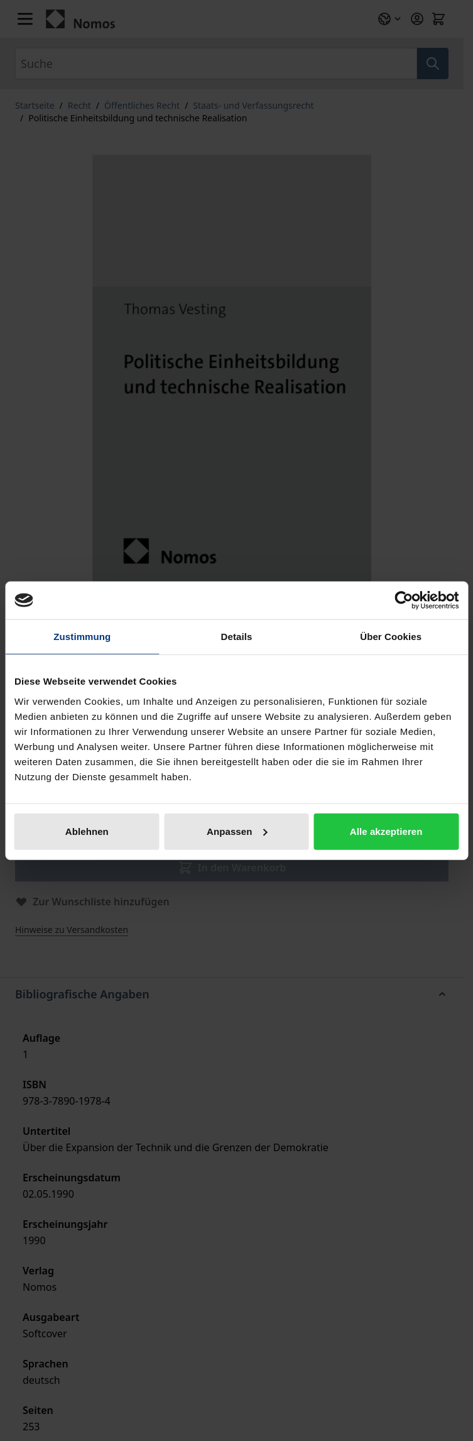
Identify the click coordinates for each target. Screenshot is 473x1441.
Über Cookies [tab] (390, 636)
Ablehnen (87, 830)
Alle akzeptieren (386, 830)
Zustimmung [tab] (82, 636)
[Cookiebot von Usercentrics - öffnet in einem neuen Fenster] (404, 600)
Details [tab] (237, 636)
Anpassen (237, 830)
